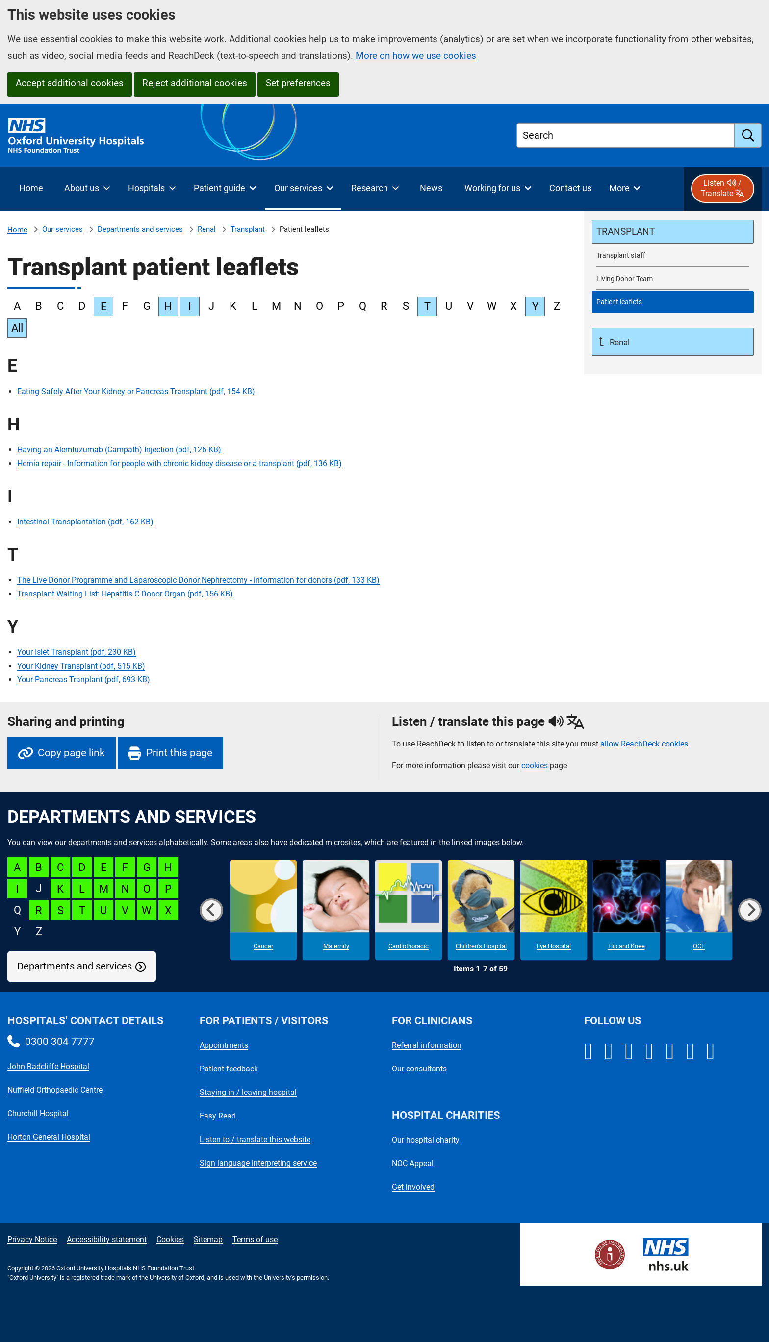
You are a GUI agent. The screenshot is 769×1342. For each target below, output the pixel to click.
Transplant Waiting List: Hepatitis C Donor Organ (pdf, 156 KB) (125, 593)
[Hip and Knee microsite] (626, 910)
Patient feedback (229, 1068)
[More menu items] (624, 188)
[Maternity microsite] (336, 910)
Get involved (413, 1187)
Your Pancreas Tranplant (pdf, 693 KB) (83, 679)
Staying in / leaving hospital (248, 1092)
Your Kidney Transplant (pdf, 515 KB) (81, 666)
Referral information (426, 1045)
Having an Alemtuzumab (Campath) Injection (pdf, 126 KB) (119, 449)
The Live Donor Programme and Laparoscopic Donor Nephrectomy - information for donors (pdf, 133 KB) (198, 580)
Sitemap (208, 1239)
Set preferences (298, 83)
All (17, 328)
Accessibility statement (107, 1239)
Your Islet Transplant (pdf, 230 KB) (76, 652)
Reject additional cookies (194, 83)
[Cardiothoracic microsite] (408, 910)
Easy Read (218, 1115)
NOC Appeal (413, 1163)
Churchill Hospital (38, 1113)
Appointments (224, 1045)
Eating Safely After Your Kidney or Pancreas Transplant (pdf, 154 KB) (136, 391)
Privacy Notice (32, 1239)
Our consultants (419, 1068)
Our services (62, 229)
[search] (748, 135)
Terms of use (255, 1239)
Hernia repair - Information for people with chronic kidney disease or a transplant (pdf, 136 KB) (179, 463)
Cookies (170, 1239)
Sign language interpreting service (258, 1163)
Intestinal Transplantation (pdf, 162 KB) (85, 521)
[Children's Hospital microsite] (481, 910)
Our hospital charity (426, 1139)
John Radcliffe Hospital (48, 1066)
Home (17, 229)
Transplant (248, 229)
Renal (207, 229)
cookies (534, 765)
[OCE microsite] (699, 910)
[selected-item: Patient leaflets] (673, 302)
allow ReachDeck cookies (644, 744)
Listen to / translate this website (255, 1139)
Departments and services (140, 229)
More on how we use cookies (416, 55)
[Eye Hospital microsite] (554, 910)
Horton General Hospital (48, 1137)
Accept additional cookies (70, 83)
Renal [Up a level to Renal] (619, 342)
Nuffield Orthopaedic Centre (55, 1089)
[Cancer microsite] (263, 910)
